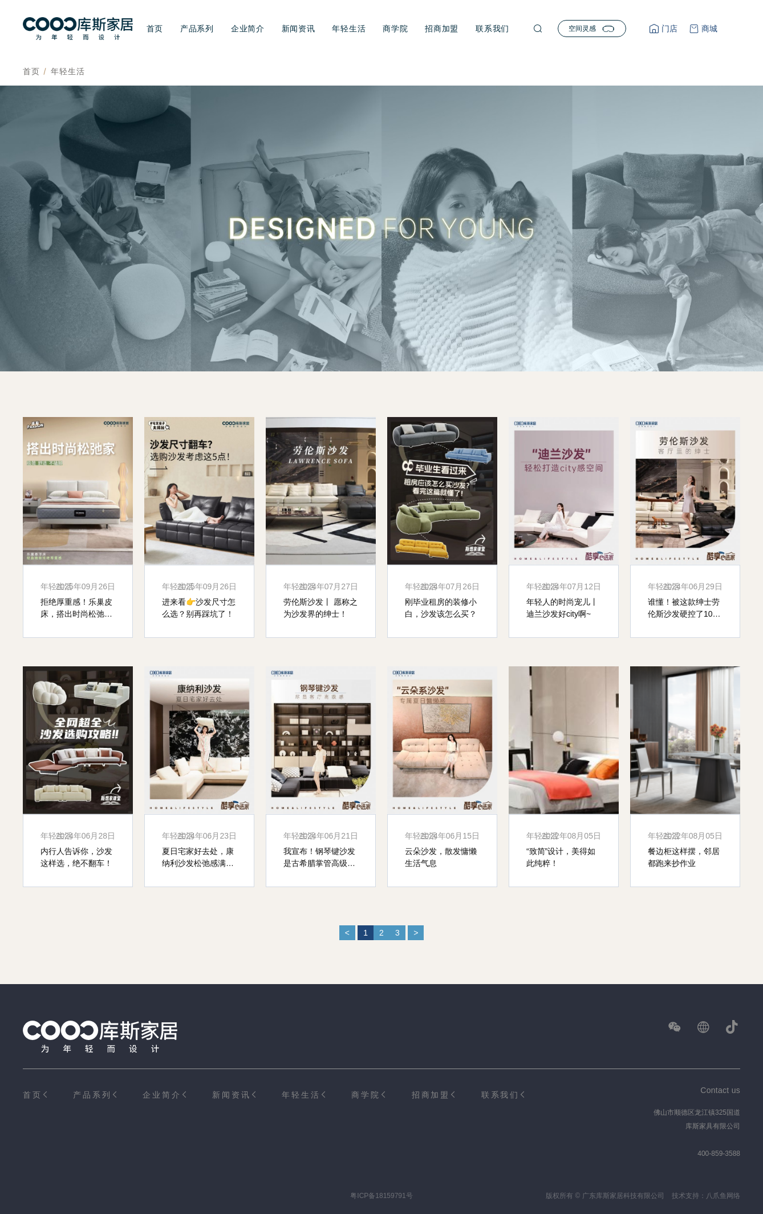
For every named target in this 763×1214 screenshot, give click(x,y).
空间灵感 (592, 28)
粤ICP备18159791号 (381, 1196)
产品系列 (197, 28)
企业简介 (248, 28)
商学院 (395, 28)
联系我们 (492, 28)
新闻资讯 (298, 28)
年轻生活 (349, 28)
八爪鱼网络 (723, 1196)
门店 (668, 28)
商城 (708, 28)
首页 (155, 28)
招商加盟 (441, 28)
